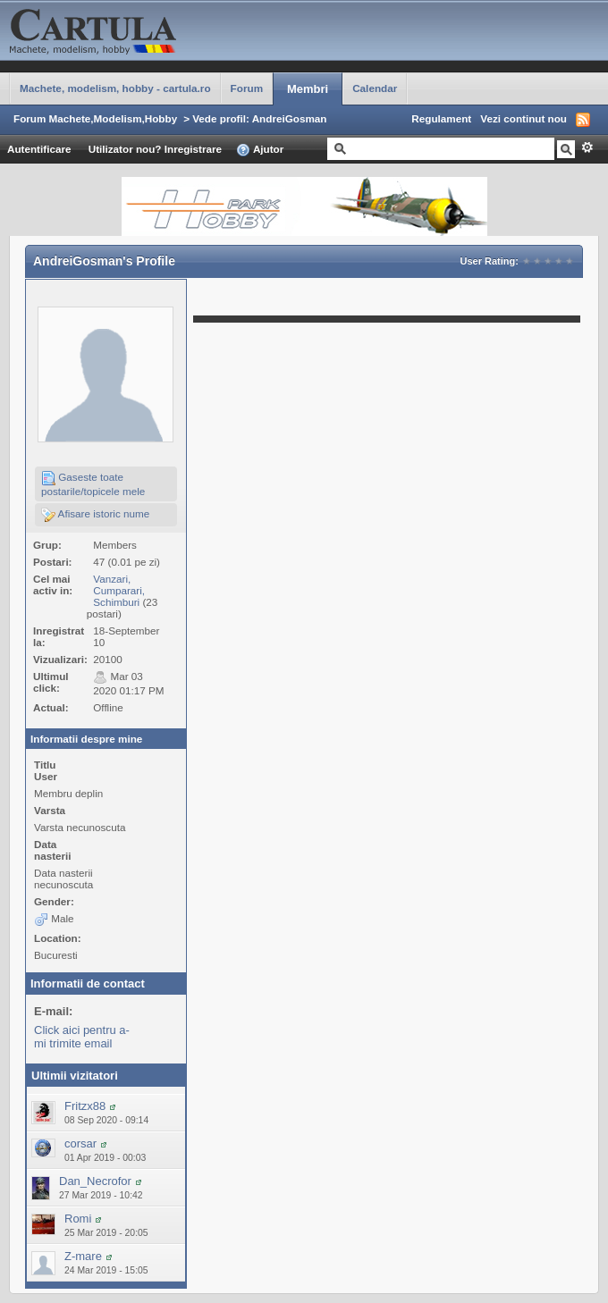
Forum (247, 88)
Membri (307, 89)
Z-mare (83, 1256)
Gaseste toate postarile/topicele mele (93, 484)
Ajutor (259, 150)
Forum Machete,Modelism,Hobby (95, 118)
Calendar (374, 88)
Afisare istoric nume (95, 515)
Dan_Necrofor (95, 1181)
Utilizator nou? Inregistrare (155, 149)
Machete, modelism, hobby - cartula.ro (115, 88)
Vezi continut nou (523, 118)
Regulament (441, 118)
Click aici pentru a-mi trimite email (82, 1036)
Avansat (587, 147)
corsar (80, 1143)
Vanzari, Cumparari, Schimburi (119, 590)
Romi (77, 1218)
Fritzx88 (85, 1106)
